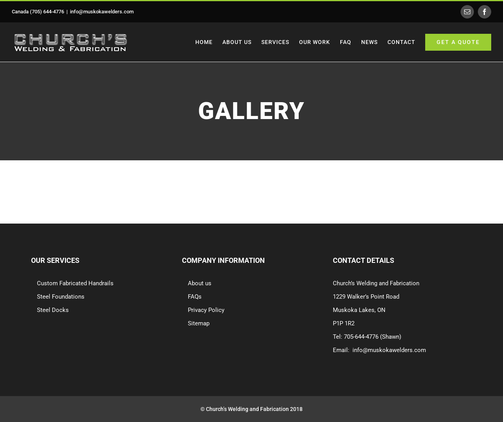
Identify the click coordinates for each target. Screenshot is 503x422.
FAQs (195, 296)
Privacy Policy (206, 310)
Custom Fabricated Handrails (75, 283)
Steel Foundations (60, 296)
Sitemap (198, 323)
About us (199, 283)
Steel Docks (53, 310)
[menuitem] (208, 42)
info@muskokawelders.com (102, 12)
